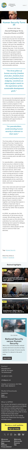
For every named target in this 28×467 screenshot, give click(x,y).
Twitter (5, 257)
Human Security (10, 250)
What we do (17, 439)
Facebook (11, 257)
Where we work (5, 441)
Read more (7, 358)
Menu (24, 5)
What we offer (18, 441)
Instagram (11, 434)
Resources (4, 397)
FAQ (15, 445)
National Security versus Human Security (14, 341)
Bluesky (23, 434)
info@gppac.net (6, 380)
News (3, 395)
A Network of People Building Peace (8, 5)
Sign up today (14, 428)
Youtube (19, 434)
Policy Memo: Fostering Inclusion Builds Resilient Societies (13, 295)
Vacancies (4, 445)
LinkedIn (15, 434)
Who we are (4, 439)
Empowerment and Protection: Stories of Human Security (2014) (13, 311)
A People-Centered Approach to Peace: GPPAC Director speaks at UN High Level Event (14, 279)
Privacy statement (6, 447)
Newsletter (4, 393)
